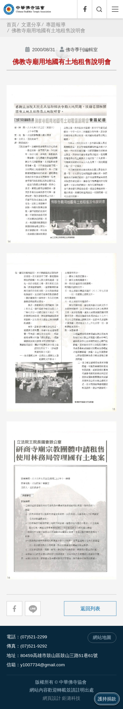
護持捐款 (107, 698)
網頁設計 (52, 698)
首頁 (11, 24)
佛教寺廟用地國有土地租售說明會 (48, 30)
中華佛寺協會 (27, 9)
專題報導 (56, 24)
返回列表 (90, 608)
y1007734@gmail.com (42, 664)
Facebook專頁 (84, 9)
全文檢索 (99, 9)
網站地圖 (102, 637)
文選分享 (31, 24)
